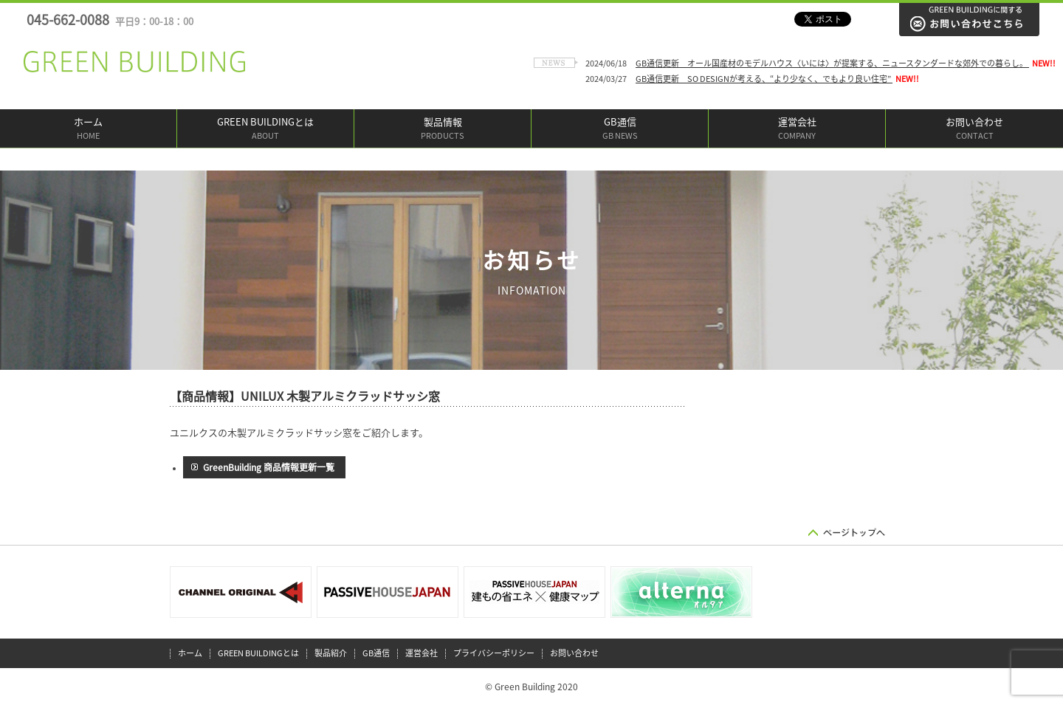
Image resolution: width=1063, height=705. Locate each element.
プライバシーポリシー (493, 653)
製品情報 (442, 129)
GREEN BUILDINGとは (265, 129)
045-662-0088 (110, 20)
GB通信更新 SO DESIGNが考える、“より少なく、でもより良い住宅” (764, 79)
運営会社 (796, 129)
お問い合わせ (974, 129)
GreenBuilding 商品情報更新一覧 (268, 467)
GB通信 (619, 129)
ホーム (88, 129)
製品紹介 (330, 653)
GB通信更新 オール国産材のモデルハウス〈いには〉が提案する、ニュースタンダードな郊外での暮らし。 (832, 63)
